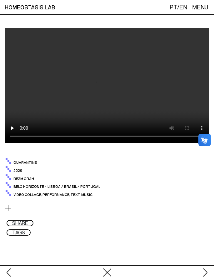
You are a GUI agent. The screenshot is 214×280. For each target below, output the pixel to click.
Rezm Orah (23, 179)
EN (183, 7)
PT (173, 7)
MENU (200, 7)
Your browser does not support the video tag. (107, 85)
